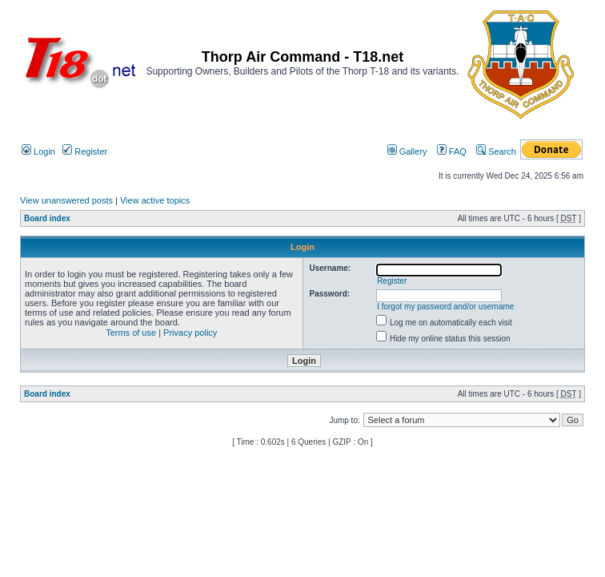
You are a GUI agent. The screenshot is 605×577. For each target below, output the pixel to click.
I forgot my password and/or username (445, 306)
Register (84, 151)
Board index (47, 218)
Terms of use (131, 332)
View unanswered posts (66, 200)
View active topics (155, 200)
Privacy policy (190, 332)
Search (496, 151)
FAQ (452, 151)
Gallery (407, 151)
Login (38, 151)
